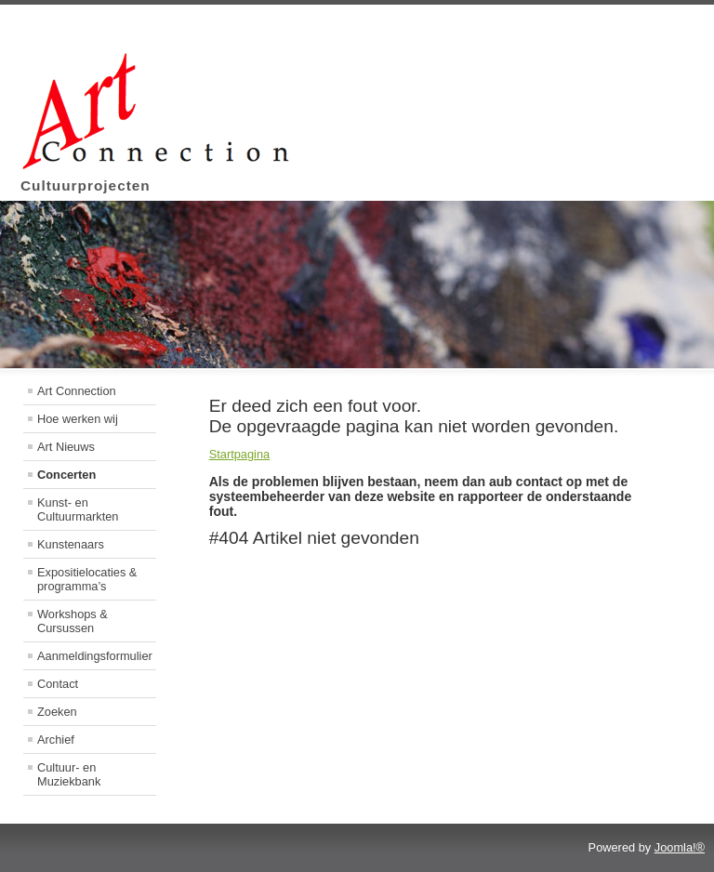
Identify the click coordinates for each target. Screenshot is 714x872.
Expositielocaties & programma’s (87, 579)
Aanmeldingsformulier (94, 656)
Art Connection (76, 391)
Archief (55, 739)
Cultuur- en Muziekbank (68, 774)
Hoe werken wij (77, 419)
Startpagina (239, 454)
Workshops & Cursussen (72, 621)
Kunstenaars (70, 544)
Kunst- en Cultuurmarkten (77, 509)
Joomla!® (679, 847)
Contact (57, 684)
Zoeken (57, 712)
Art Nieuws (66, 447)
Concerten (66, 475)
